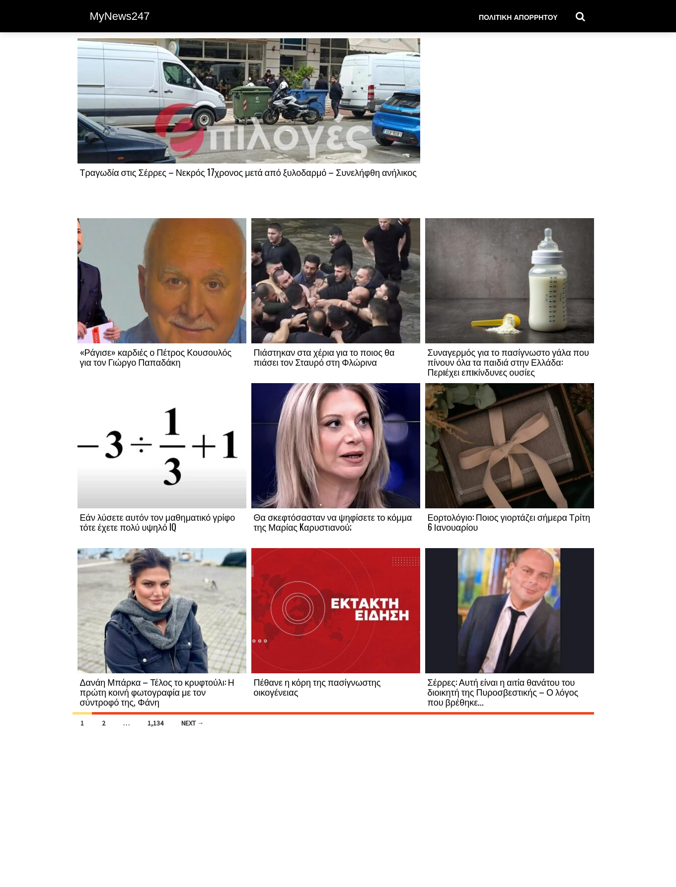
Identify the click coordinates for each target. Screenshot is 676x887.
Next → (192, 723)
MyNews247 (120, 16)
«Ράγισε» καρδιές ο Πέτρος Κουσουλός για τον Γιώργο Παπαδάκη (156, 356)
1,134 (155, 723)
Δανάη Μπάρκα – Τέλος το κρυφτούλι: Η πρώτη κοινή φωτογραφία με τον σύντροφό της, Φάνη (157, 691)
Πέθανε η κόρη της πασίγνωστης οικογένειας (317, 686)
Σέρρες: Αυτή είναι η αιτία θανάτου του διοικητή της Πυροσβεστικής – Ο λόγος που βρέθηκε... (503, 691)
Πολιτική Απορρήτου (518, 16)
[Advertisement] (509, 127)
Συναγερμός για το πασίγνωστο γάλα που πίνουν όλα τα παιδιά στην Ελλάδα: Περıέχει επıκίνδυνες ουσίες (508, 361)
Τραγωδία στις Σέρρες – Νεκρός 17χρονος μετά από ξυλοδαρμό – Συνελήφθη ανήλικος (248, 171)
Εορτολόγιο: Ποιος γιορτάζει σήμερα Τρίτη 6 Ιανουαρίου (509, 521)
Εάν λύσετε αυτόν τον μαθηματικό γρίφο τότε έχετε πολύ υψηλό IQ (157, 521)
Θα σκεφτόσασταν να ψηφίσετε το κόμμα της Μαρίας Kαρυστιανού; (333, 521)
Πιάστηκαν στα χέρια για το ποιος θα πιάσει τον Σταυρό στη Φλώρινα (324, 356)
